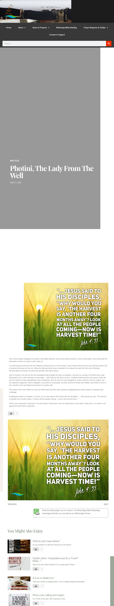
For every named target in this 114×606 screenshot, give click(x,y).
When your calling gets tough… (49, 595)
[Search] (108, 43)
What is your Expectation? (46, 541)
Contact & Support (57, 35)
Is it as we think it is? (43, 578)
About (22, 27)
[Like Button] (11, 413)
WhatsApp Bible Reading (66, 27)
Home (8, 27)
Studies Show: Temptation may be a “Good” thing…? (55, 559)
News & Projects (41, 27)
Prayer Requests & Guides (96, 27)
